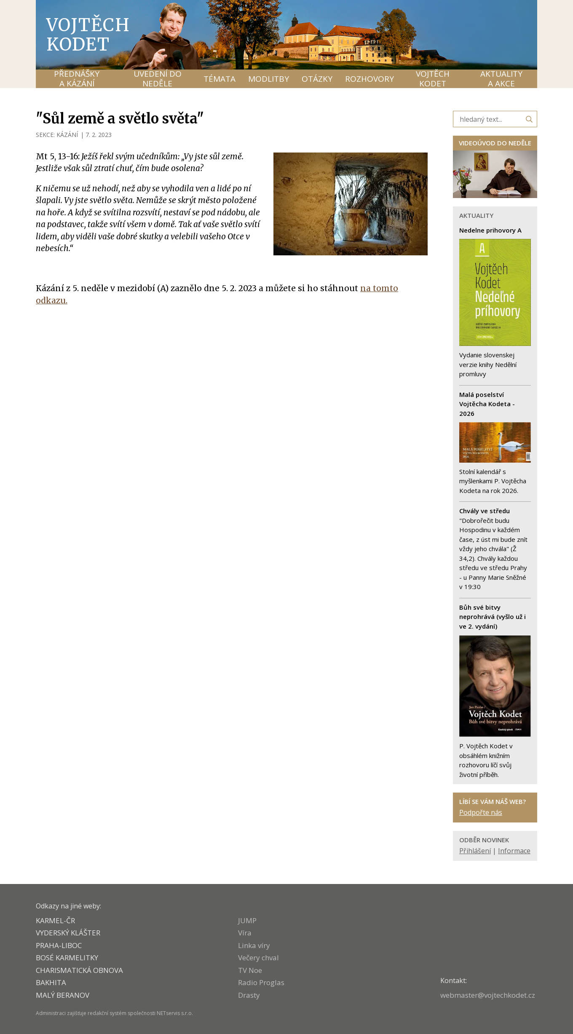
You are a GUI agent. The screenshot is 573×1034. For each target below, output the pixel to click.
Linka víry (254, 945)
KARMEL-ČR (55, 920)
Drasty (249, 995)
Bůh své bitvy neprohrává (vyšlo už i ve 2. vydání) (492, 616)
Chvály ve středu (484, 510)
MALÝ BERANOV (62, 995)
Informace (514, 850)
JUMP (247, 920)
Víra (245, 933)
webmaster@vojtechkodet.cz (487, 995)
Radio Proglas (261, 982)
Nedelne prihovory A (490, 230)
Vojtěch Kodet (88, 34)
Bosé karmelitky (67, 957)
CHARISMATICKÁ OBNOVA (79, 970)
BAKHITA (51, 982)
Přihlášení (475, 850)
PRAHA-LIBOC (59, 945)
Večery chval (258, 957)
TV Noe (250, 970)
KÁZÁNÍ (67, 135)
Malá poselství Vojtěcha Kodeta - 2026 (487, 404)
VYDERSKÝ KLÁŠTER (68, 933)
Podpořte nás (480, 812)
